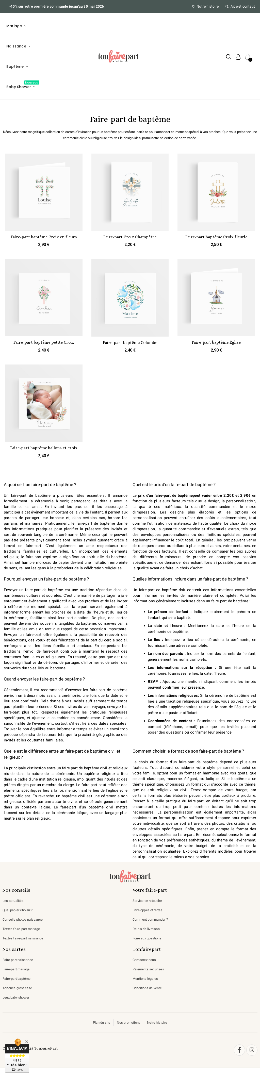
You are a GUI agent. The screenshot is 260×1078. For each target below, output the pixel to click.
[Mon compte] (237, 57)
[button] (228, 56)
